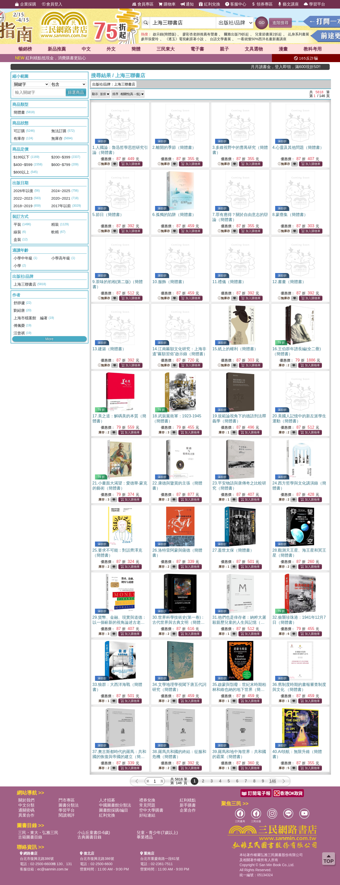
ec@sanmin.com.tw (52, 869)
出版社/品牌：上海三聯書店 (113, 84)
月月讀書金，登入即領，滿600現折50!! (306, 67)
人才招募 (107, 800)
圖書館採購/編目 (113, 810)
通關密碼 (26, 810)
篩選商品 (76, 92)
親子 (224, 49)
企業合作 (188, 810)
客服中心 (235, 4)
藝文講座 (288, 4)
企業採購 (25, 4)
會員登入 (51, 4)
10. (169, 282)
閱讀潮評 (67, 815)
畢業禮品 (145, 837)
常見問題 (147, 805)
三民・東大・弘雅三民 (38, 832)
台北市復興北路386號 (37, 859)
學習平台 (314, 4)
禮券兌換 (147, 800)
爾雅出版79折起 (236, 34)
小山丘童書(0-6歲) (93, 832)
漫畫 (283, 49)
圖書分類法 (69, 805)
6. (174, 214)
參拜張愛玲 (150, 39)
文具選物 (254, 49)
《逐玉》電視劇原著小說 (184, 39)
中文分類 (26, 805)
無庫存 (104, 164)
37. (119, 756)
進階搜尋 (280, 23)
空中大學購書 (151, 810)
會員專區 (142, 4)
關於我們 (26, 800)
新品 (57, 49)
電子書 (197, 49)
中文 (86, 49)
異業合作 (26, 815)
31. (239, 622)
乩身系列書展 (298, 34)
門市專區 (67, 800)
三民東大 (166, 49)
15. (235, 349)
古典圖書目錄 (89, 837)
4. (298, 147)
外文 (111, 49)
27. (233, 550)
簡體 (135, 49)
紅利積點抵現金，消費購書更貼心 (50, 58)
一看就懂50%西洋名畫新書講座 (261, 39)
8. (290, 214)
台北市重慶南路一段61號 (159, 859)
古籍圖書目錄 (30, 837)
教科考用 (313, 49)
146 (272, 781)
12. (289, 282)
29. (119, 622)
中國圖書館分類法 (115, 805)
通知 (187, 4)
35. (239, 689)
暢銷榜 (25, 49)
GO (262, 22)
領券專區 (261, 4)
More (49, 339)
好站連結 (147, 815)
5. (108, 214)
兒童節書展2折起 (268, 34)
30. (178, 622)
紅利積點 (188, 800)
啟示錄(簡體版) (164, 34)
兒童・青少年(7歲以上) (157, 832)
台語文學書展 (220, 39)
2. (174, 147)
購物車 (167, 4)
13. (109, 349)
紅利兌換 (209, 4)
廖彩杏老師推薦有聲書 (200, 34)
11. (229, 282)
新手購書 (188, 805)
